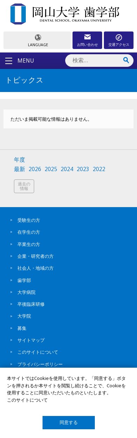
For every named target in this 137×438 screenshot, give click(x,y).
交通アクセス (118, 44)
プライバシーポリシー (40, 364)
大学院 (24, 316)
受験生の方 (28, 220)
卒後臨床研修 (31, 304)
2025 (51, 169)
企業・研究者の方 (35, 256)
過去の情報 (24, 186)
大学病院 (26, 292)
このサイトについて (37, 352)
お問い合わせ (87, 44)
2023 (83, 169)
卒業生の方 (28, 244)
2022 (99, 169)
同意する (69, 422)
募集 (21, 328)
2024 (67, 169)
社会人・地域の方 (35, 268)
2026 (35, 169)
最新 (19, 169)
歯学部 (24, 280)
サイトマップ (31, 340)
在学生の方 (28, 232)
